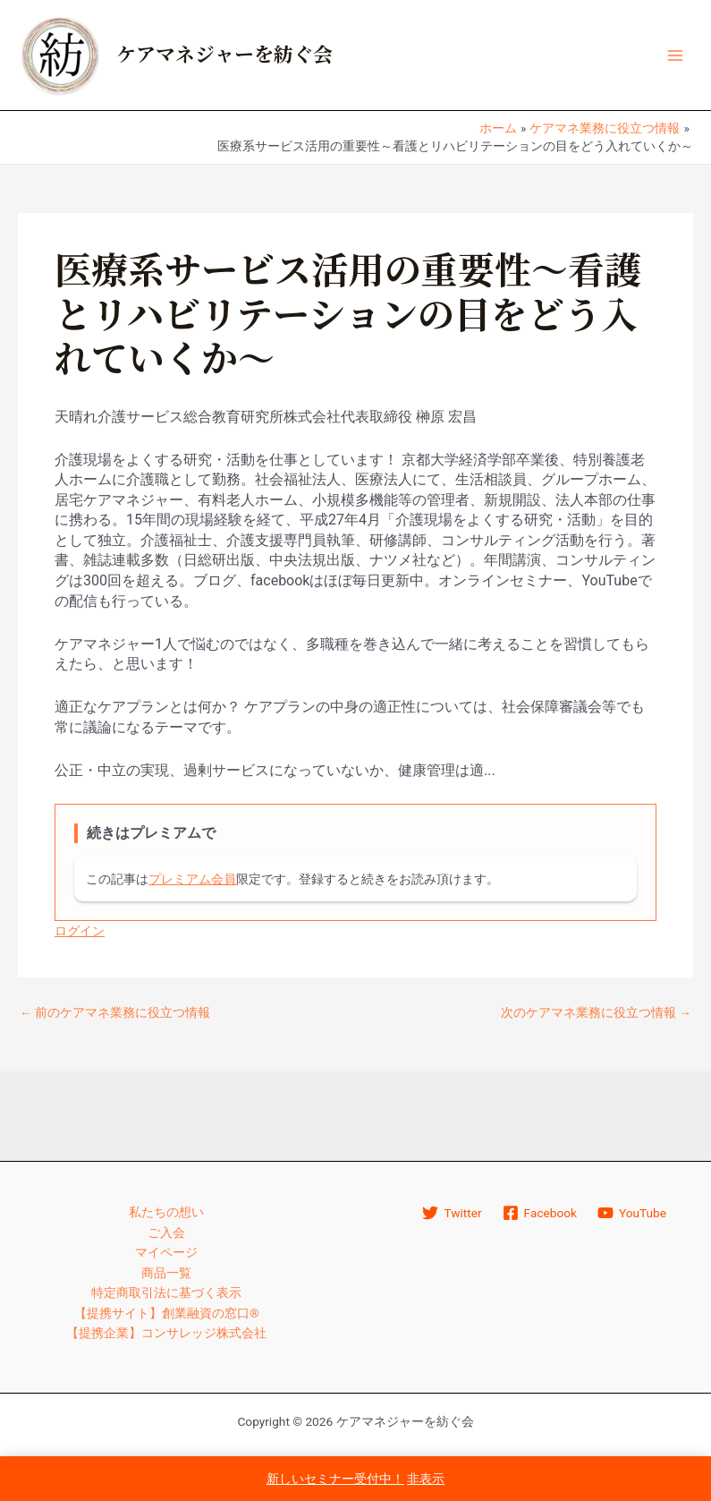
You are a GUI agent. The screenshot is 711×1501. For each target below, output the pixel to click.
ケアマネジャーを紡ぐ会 (224, 55)
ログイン (80, 931)
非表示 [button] (425, 1478)
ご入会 (166, 1232)
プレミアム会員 (192, 879)
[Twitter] (452, 1213)
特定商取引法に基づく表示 (166, 1292)
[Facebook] (539, 1213)
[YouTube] (631, 1213)
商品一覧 (166, 1273)
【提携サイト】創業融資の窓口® (166, 1313)
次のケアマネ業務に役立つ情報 (596, 1013)
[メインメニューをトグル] (675, 55)
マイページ (166, 1252)
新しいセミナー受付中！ (335, 1478)
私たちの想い (166, 1212)
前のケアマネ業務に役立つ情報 (115, 1013)
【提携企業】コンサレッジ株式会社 (166, 1333)
